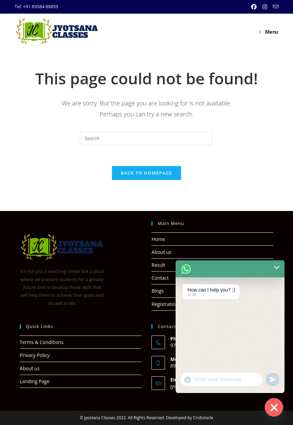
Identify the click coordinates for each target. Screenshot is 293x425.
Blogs (157, 291)
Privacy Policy (34, 355)
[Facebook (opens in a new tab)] (254, 6)
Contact (159, 278)
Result (158, 265)
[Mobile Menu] (268, 32)
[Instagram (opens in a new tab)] (265, 6)
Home (158, 239)
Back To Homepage (146, 173)
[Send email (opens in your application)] (274, 6)
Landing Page (34, 381)
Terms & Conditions (42, 342)
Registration (164, 304)
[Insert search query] (146, 138)
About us (161, 252)
